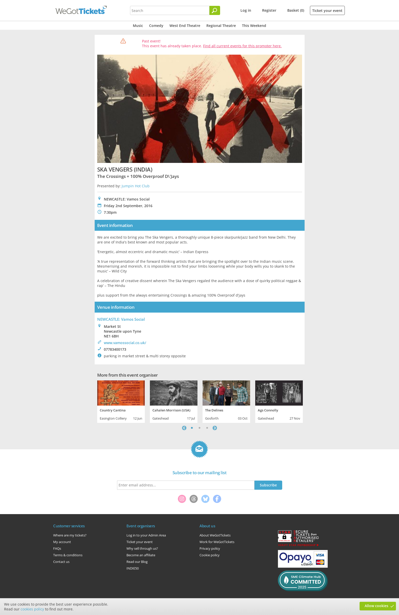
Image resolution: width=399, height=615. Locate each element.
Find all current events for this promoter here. (242, 45)
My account (62, 542)
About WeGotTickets (215, 535)
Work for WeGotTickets (217, 542)
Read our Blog (137, 561)
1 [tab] (191, 427)
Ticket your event (327, 10)
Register (269, 10)
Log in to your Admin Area (146, 535)
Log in (245, 10)
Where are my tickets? (70, 535)
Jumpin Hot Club (136, 185)
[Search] (214, 10)
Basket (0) (295, 10)
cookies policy (32, 609)
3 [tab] (207, 427)
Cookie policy (210, 555)
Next (214, 427)
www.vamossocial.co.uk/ (125, 342)
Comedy (156, 25)
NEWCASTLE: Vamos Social (121, 319)
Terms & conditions (67, 555)
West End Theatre (184, 25)
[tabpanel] (121, 401)
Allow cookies (376, 605)
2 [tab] (199, 427)
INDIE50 (132, 568)
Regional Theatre (221, 25)
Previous (184, 427)
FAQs (57, 548)
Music (138, 25)
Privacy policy (210, 548)
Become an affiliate (140, 555)
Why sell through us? (142, 548)
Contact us (61, 561)
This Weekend (254, 25)
